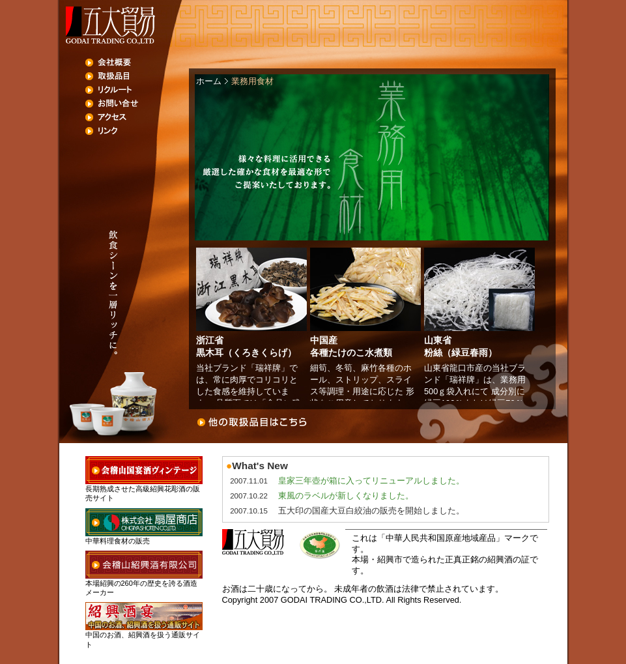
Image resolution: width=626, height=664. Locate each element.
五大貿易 (109, 25)
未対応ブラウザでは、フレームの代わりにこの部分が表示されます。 (372, 324)
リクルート (137, 90)
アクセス (137, 117)
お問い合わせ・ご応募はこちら (375, 422)
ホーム (208, 81)
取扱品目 (137, 76)
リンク (137, 131)
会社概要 (137, 62)
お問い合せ (137, 103)
